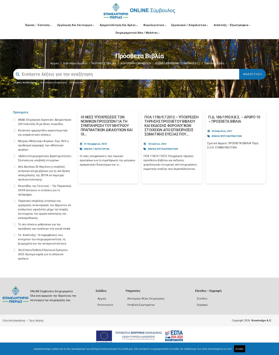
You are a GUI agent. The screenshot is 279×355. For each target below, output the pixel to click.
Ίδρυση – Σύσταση (38, 25)
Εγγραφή (202, 304)
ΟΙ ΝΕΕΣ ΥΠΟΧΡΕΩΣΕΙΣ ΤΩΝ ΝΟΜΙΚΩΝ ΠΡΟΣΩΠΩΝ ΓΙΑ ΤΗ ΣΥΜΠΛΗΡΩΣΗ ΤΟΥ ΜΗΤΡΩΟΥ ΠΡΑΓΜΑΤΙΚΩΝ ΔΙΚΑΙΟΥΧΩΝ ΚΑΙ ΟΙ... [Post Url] (107, 125)
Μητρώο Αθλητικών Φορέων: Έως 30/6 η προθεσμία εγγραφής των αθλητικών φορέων (43, 145)
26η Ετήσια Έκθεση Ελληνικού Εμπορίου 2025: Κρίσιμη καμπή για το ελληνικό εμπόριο (43, 254)
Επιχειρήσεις (76, 82)
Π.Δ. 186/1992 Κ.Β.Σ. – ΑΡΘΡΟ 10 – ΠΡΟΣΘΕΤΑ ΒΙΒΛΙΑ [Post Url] (234, 119)
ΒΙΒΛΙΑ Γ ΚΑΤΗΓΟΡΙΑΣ (97, 149)
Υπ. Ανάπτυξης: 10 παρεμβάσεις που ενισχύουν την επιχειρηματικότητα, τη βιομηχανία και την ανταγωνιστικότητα (42, 239)
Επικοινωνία (105, 304)
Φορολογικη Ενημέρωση (53, 82)
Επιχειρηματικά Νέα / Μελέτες (138, 32)
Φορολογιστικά (154, 25)
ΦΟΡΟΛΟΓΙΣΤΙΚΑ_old (104, 63)
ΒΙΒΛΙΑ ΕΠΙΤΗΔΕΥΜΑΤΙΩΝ (163, 149)
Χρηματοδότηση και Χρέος (119, 25)
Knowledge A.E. (261, 320)
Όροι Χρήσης (36, 320)
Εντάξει (240, 349)
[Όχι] (274, 350)
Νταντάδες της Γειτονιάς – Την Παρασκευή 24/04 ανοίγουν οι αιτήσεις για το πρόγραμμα (44, 190)
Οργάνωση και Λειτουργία (75, 25)
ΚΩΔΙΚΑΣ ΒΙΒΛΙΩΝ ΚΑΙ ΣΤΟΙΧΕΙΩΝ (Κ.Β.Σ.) (177, 63)
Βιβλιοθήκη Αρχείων (75, 63)
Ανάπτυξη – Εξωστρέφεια (232, 25)
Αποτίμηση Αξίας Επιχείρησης (146, 298)
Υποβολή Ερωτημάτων (141, 304)
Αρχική (54, 63)
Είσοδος (202, 298)
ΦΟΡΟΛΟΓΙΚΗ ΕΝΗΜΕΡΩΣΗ (135, 63)
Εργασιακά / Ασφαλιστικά (189, 25)
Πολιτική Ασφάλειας (14, 320)
